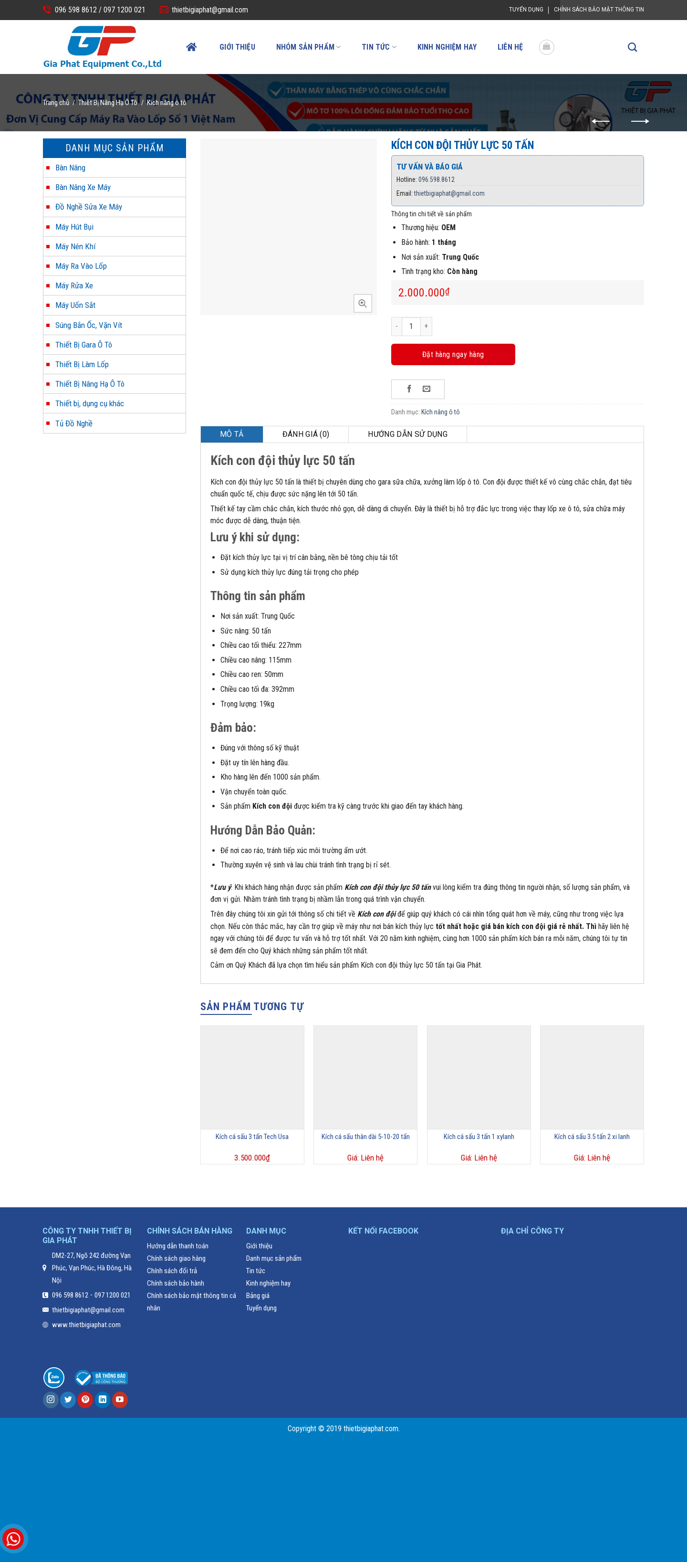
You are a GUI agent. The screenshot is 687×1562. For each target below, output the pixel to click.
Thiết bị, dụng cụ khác (89, 403)
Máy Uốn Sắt (75, 305)
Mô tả (232, 434)
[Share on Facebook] (409, 389)
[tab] (232, 434)
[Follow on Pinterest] (85, 1400)
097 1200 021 (124, 9)
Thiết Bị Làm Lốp (82, 364)
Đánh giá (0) (306, 434)
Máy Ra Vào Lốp (81, 266)
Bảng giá (258, 1295)
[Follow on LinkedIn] (103, 1400)
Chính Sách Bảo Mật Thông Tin (599, 9)
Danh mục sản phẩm (274, 1258)
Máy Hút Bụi (74, 227)
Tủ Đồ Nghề (74, 423)
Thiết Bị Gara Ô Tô (83, 344)
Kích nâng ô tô (167, 102)
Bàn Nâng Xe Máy (83, 187)
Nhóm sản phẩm (308, 47)
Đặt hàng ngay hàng (453, 354)
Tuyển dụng (526, 9)
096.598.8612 (436, 179)
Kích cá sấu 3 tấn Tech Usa (252, 1136)
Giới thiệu (237, 47)
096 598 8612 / (78, 9)
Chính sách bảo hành (175, 1283)
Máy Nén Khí (75, 246)
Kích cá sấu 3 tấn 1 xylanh (479, 1136)
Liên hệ (510, 47)
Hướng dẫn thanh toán (177, 1246)
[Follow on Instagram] (51, 1400)
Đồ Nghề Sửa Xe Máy (88, 206)
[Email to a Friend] (427, 389)
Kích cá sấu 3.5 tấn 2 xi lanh (592, 1136)
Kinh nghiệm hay (447, 47)
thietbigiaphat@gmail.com (210, 9)
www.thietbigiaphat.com (86, 1324)
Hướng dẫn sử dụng (407, 434)
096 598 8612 (70, 1295)
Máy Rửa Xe (74, 285)
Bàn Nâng (70, 167)
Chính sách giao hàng (176, 1258)
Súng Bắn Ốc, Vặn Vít (88, 325)
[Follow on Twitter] (68, 1400)
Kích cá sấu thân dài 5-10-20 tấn (366, 1136)
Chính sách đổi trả (172, 1270)
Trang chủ (56, 102)
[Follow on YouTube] (120, 1400)
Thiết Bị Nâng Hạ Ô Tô (107, 102)
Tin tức (379, 47)
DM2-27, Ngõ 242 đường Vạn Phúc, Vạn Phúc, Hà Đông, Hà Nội (92, 1268)
